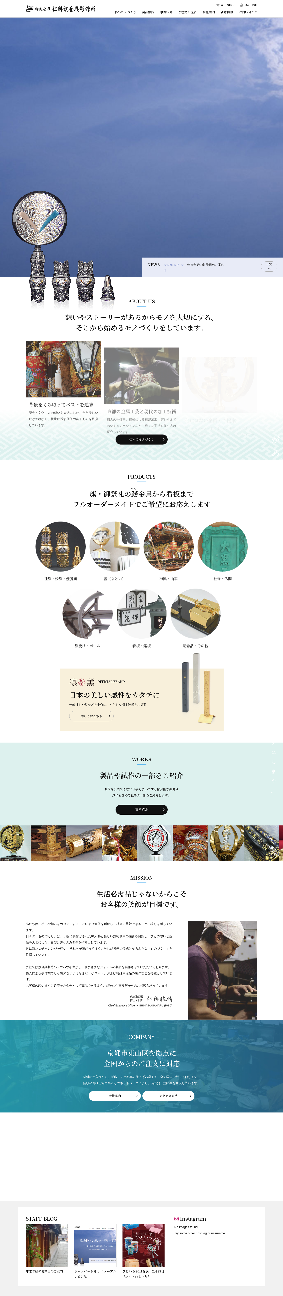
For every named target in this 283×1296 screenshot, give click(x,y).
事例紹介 (166, 12)
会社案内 (209, 12)
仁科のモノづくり (124, 12)
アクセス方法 (169, 1094)
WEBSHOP (228, 5)
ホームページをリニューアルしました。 (95, 1272)
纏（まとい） (114, 594)
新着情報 (227, 12)
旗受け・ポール (87, 661)
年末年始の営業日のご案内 (205, 264)
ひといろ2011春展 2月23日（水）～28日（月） (143, 1272)
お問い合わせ (248, 12)
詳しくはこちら (95, 716)
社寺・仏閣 (222, 594)
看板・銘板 (141, 661)
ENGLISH (250, 5)
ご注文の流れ (187, 12)
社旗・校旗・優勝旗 (60, 594)
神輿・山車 (168, 594)
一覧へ (269, 267)
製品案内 (148, 12)
